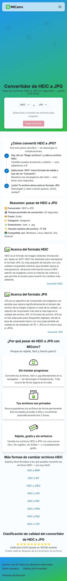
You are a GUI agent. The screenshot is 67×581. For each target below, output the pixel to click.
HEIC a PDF (33, 501)
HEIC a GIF (33, 478)
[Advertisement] (33, 47)
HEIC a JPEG (33, 485)
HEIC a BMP (33, 470)
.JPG (40, 104)
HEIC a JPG (33, 493)
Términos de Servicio (13, 575)
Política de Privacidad (35, 568)
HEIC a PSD (33, 516)
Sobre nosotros (10, 568)
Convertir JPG (55, 332)
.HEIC (23, 104)
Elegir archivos (33, 123)
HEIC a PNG (33, 508)
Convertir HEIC (55, 283)
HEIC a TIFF (33, 524)
